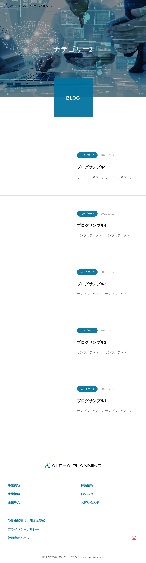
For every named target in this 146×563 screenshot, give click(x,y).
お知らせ (87, 494)
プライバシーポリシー (23, 529)
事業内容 (14, 485)
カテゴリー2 (87, 156)
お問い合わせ (90, 502)
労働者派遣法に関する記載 (26, 520)
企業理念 (14, 502)
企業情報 (14, 494)
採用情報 (87, 485)
